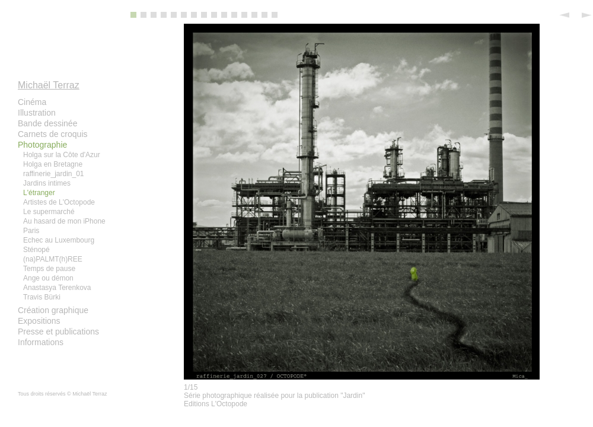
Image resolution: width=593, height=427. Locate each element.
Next (584, 15)
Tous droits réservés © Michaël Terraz (62, 394)
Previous (566, 15)
